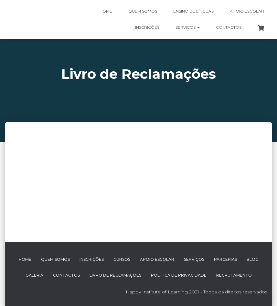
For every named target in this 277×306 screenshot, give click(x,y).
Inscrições (147, 27)
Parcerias (225, 259)
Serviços (188, 27)
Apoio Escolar (247, 11)
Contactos (228, 27)
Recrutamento (234, 275)
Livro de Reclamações (115, 275)
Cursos (121, 259)
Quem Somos (55, 259)
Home (106, 11)
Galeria (34, 275)
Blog (253, 259)
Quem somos (142, 11)
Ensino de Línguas (193, 11)
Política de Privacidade (179, 275)
